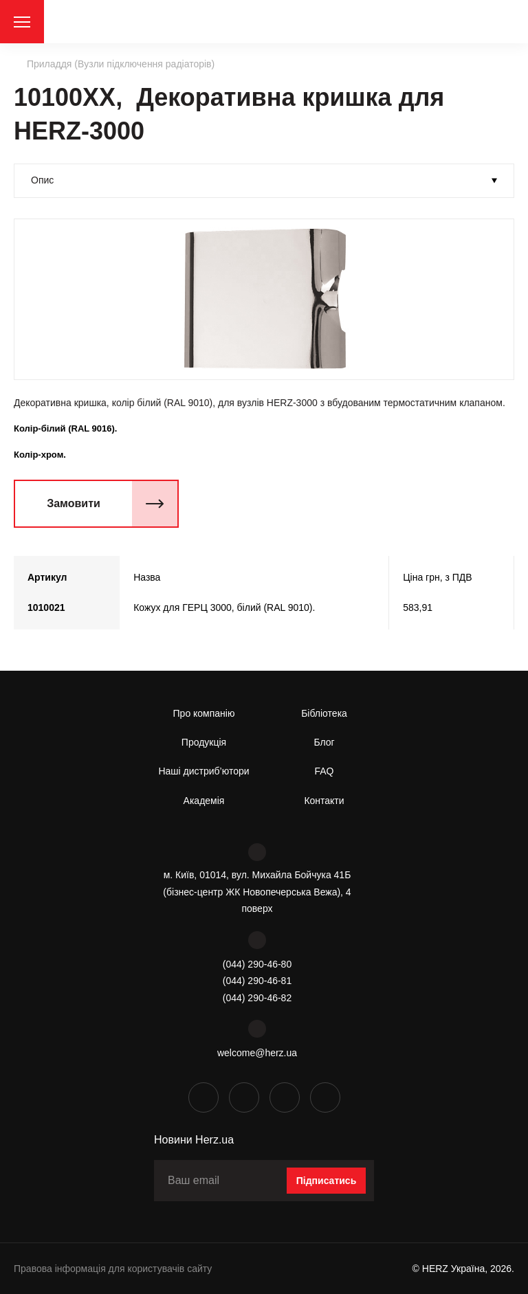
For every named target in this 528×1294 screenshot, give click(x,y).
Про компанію (204, 713)
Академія (204, 800)
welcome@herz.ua (257, 1052)
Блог (324, 742)
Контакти (324, 800)
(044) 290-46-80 (257, 964)
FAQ (323, 771)
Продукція (204, 742)
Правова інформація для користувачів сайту (113, 1268)
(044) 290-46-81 (257, 980)
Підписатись (326, 1180)
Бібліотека (324, 713)
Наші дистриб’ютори (203, 771)
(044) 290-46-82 (257, 997)
